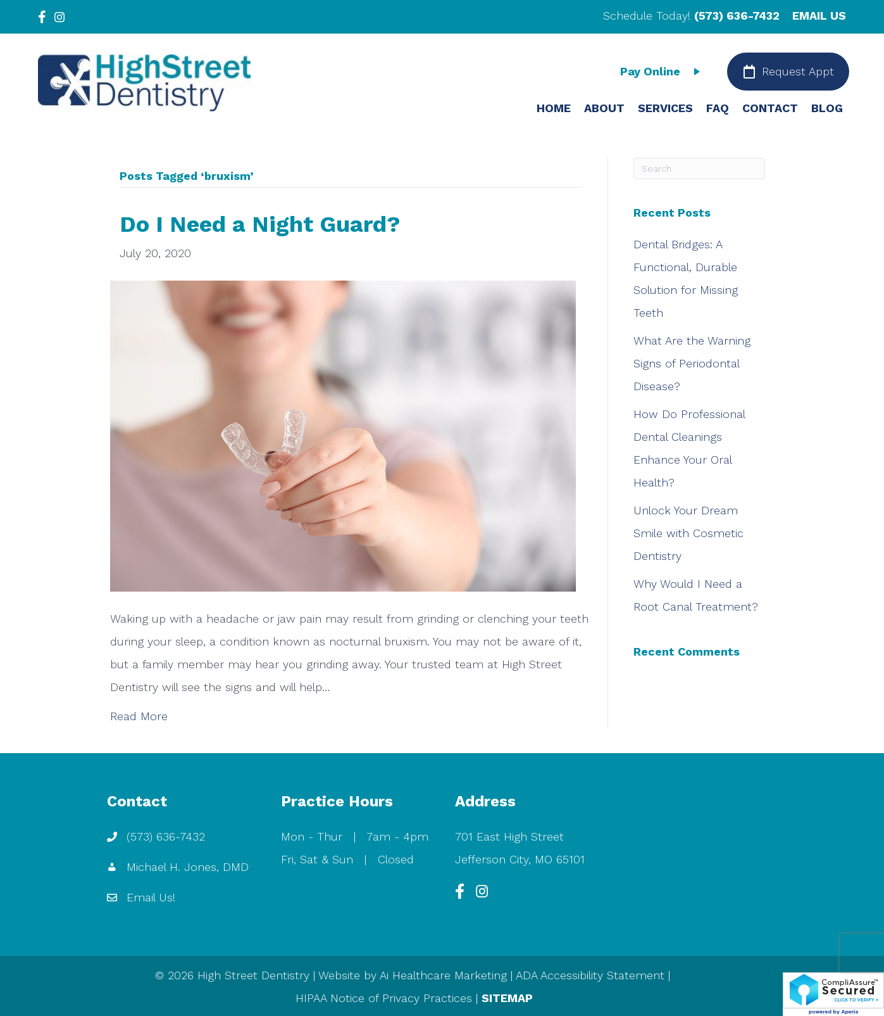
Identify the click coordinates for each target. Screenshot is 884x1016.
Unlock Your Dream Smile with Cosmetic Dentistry (688, 533)
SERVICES (665, 108)
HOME (554, 108)
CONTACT (770, 108)
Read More (139, 716)
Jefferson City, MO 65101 (520, 859)
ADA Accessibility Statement (590, 975)
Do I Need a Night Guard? (260, 224)
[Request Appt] (788, 72)
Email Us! (151, 897)
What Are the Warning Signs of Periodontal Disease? (691, 363)
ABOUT (604, 108)
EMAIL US (819, 15)
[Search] (699, 168)
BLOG (827, 108)
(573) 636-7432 (737, 15)
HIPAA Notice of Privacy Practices (384, 998)
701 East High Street (509, 836)
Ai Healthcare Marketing (443, 975)
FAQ (717, 108)
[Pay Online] (663, 72)
